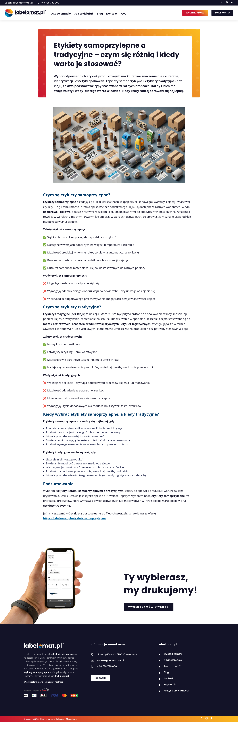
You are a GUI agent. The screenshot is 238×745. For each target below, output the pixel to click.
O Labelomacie (61, 13)
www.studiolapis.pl (56, 719)
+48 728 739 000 (107, 666)
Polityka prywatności (176, 690)
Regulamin (170, 684)
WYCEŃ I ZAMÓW (195, 12)
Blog (100, 13)
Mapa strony (71, 719)
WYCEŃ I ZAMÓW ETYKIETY (148, 607)
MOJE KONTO (222, 12)
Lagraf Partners (55, 681)
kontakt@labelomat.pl (20, 2)
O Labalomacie (173, 660)
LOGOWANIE (100, 678)
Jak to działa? (83, 13)
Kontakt (111, 13)
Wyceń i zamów (173, 654)
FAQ (123, 13)
